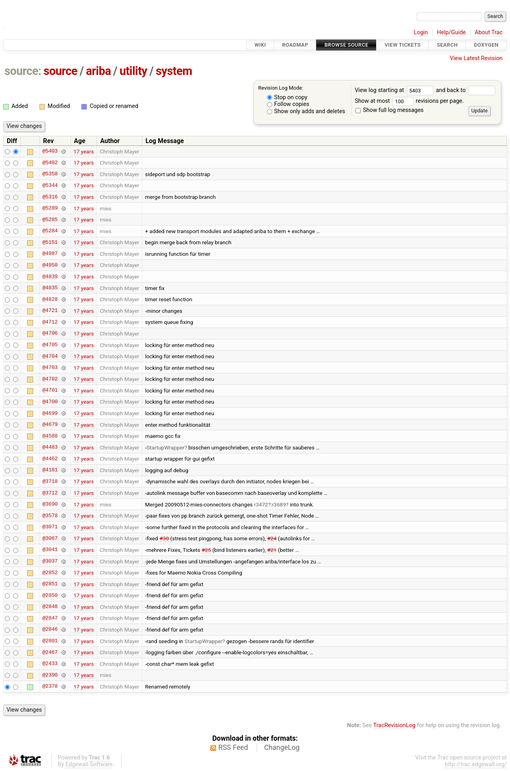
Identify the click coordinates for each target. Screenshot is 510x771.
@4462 (49, 458)
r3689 (279, 504)
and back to (465, 90)
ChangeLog (282, 747)
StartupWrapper (165, 447)
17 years (83, 151)
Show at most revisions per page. (409, 101)
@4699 (49, 413)
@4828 (49, 299)
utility (133, 71)
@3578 (49, 515)
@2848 (49, 606)
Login (421, 32)
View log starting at (395, 90)
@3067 (49, 538)
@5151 (49, 242)
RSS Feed (233, 747)
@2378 (49, 686)
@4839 (49, 276)
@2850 (49, 595)
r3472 (261, 504)
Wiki (260, 45)
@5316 (49, 196)
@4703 (49, 367)
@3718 (49, 481)
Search (447, 45)
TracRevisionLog (394, 725)
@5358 (49, 174)
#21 (272, 550)
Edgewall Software (89, 764)
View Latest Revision (476, 58)
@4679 (49, 424)
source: (22, 71)
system (174, 71)
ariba (98, 71)
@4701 (49, 390)
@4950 (49, 265)
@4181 (49, 470)
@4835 (49, 288)
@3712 (49, 492)
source (60, 71)
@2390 (49, 675)
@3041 (49, 549)
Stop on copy (287, 97)
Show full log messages (389, 110)
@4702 (49, 379)
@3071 (49, 527)
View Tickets (402, 45)
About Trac (489, 32)
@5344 (49, 185)
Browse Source (346, 45)
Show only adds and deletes (306, 111)
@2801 (49, 641)
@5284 (49, 231)
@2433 (49, 663)
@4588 (49, 435)
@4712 (49, 322)
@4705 (49, 345)
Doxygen (486, 45)
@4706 (49, 333)
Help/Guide (451, 32)
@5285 (49, 219)
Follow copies (288, 104)
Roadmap (295, 45)
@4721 (49, 310)
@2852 (49, 572)
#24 (272, 538)
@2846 (49, 629)
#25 (206, 550)
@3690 (49, 504)
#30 (164, 538)
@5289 (49, 208)
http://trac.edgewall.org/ (476, 764)
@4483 (49, 447)
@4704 (49, 356)
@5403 (49, 151)
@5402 (49, 162)
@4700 (49, 401)
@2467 (49, 652)
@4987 (49, 253)
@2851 (49, 584)
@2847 (49, 618)
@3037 (49, 561)
